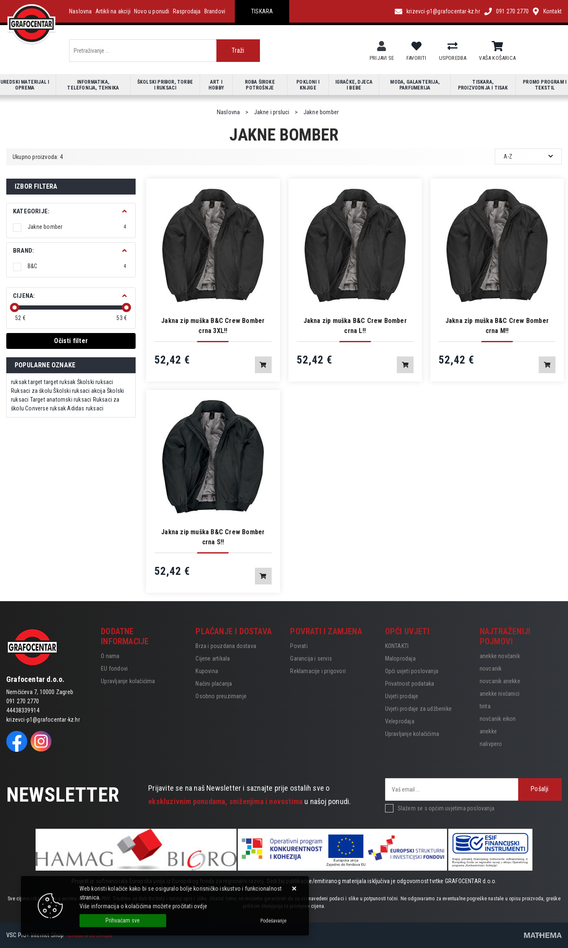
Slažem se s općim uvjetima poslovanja (446, 808)
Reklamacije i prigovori (318, 671)
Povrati (298, 646)
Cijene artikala (212, 658)
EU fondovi (114, 668)
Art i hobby (216, 85)
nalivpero (491, 743)
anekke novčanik (500, 656)
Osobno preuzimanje (221, 696)
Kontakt (552, 11)
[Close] (123, 920)
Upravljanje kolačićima (128, 681)
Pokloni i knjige (307, 85)
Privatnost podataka (409, 683)
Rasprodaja (187, 11)
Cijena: (24, 296)
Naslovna (80, 11)
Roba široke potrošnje (260, 85)
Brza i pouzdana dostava (225, 646)
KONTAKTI (397, 646)
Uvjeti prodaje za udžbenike (418, 708)
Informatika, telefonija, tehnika (93, 85)
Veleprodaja (399, 721)
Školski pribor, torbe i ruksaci (165, 85)
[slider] (14, 307)
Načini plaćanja (213, 683)
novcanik (491, 668)
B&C (77, 266)
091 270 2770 (512, 11)
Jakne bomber (77, 226)
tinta (485, 706)
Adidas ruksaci (85, 408)
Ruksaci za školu (31, 390)
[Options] (273, 921)
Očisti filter (71, 341)
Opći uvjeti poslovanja (411, 671)
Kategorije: (31, 211)
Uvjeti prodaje (402, 696)
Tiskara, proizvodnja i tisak (483, 85)
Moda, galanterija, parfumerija (414, 85)
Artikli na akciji (113, 11)
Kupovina (206, 671)
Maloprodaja (400, 658)
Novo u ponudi (152, 11)
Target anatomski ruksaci (61, 399)
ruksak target (27, 382)
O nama (110, 656)
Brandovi (215, 11)
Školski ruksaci (95, 382)
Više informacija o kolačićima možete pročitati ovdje (143, 906)
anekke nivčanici (499, 693)
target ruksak (60, 382)
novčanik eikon (498, 718)
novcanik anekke (500, 681)
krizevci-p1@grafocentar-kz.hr (443, 11)
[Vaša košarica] (497, 46)
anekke (488, 731)
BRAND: (23, 250)
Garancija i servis (311, 658)
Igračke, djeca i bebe (354, 85)
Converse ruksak (45, 408)
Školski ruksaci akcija (79, 390)
